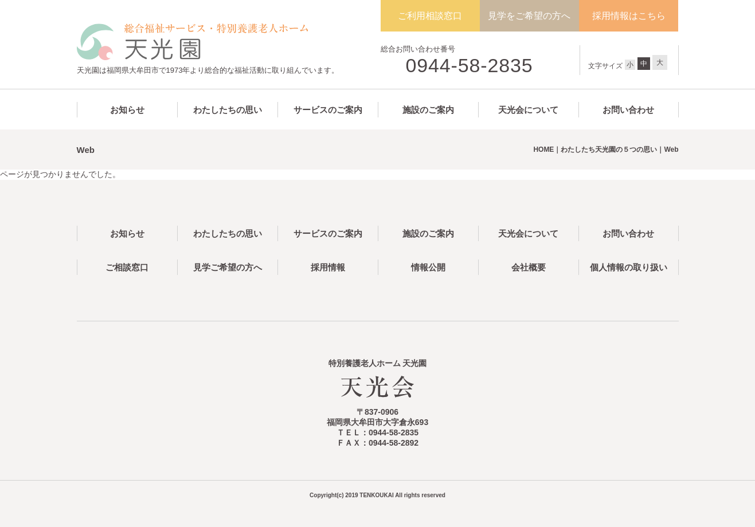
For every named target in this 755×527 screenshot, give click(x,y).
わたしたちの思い (227, 110)
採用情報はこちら (629, 16)
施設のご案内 (428, 110)
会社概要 (528, 267)
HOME (543, 149)
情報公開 (428, 267)
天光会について (528, 110)
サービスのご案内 (328, 110)
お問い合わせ (628, 110)
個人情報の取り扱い (628, 267)
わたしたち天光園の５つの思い (609, 149)
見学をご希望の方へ (529, 16)
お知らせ (127, 110)
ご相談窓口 (126, 267)
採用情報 (328, 267)
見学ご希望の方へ (227, 267)
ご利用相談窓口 (430, 16)
